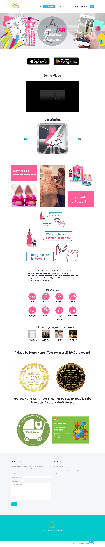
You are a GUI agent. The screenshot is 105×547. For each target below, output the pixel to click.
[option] (52, 138)
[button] (25, 139)
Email (13, 474)
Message (14, 481)
